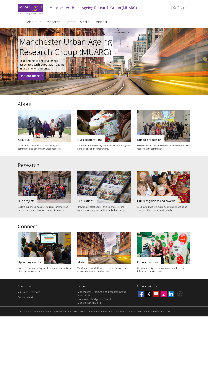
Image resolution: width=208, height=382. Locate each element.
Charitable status (124, 311)
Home (20, 22)
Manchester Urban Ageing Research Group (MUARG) (93, 8)
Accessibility (78, 311)
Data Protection (41, 311)
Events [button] (70, 21)
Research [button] (53, 21)
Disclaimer (24, 311)
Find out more (30, 76)
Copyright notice (61, 311)
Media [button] (84, 21)
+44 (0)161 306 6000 (29, 292)
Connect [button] (100, 21)
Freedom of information (100, 311)
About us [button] (34, 21)
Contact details (26, 297)
